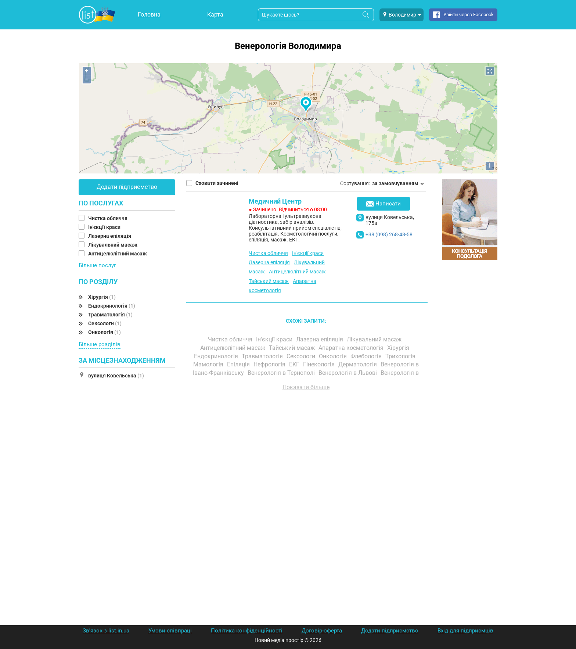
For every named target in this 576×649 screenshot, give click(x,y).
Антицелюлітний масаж (118, 254)
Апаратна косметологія (351, 347)
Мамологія (209, 364)
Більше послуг (97, 265)
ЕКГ (295, 364)
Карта (215, 14)
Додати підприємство (127, 186)
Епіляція (239, 364)
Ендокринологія (111, 306)
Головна (149, 14)
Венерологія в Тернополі (282, 372)
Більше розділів (99, 344)
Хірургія (102, 297)
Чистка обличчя (108, 218)
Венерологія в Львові (348, 372)
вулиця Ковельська (116, 376)
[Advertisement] (306, 480)
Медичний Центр (275, 201)
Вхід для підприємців (465, 630)
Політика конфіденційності (246, 630)
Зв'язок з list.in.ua (106, 630)
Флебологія (366, 356)
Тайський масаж (269, 281)
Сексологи (105, 323)
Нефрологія (270, 364)
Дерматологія (358, 364)
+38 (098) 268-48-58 (389, 234)
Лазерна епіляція (110, 236)
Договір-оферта (322, 630)
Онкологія (104, 332)
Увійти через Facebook (468, 14)
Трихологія (401, 356)
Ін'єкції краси (105, 227)
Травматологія (110, 315)
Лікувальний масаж (113, 245)
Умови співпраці (170, 630)
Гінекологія (319, 364)
